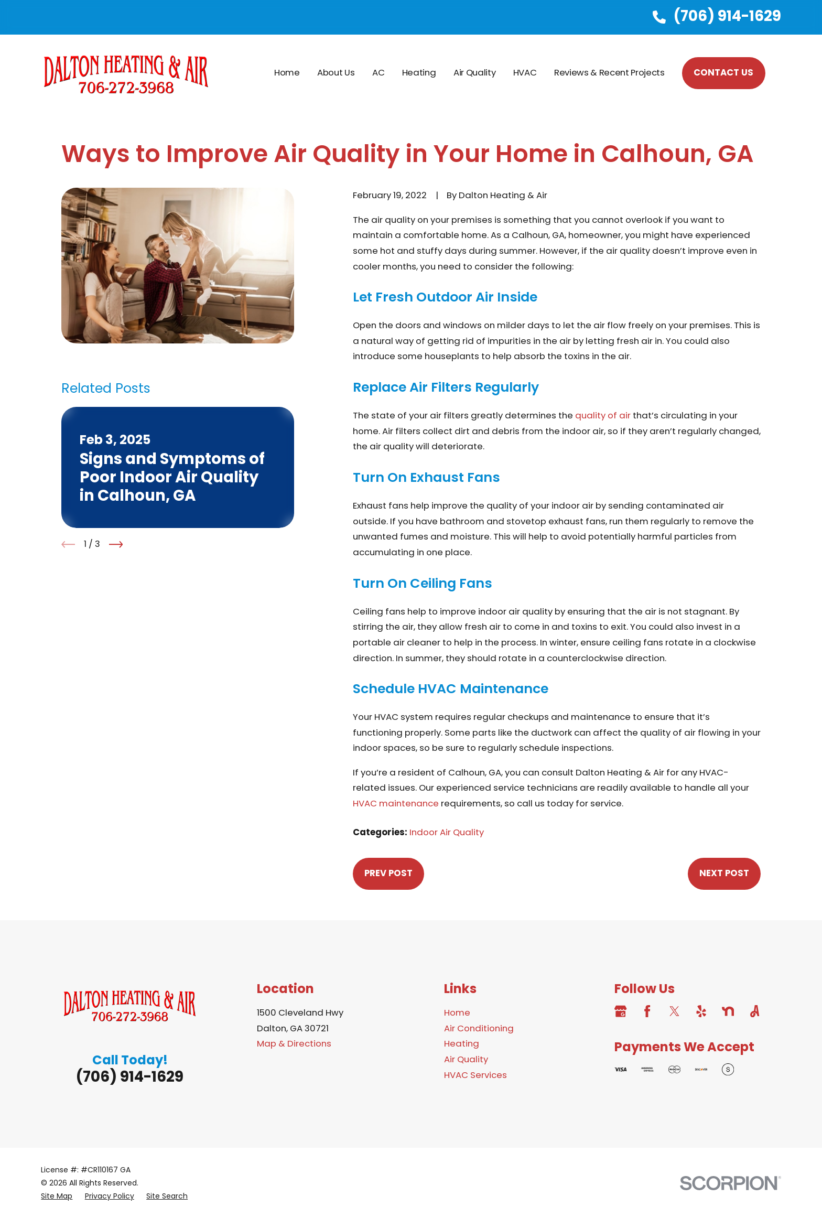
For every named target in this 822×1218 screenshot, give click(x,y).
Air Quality (466, 1059)
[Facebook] (647, 1011)
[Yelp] (701, 1011)
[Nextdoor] (728, 1011)
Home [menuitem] (287, 72)
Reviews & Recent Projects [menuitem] (609, 72)
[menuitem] (56, 1196)
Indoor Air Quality (446, 832)
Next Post (724, 873)
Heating (461, 1043)
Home (457, 1012)
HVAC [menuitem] (525, 72)
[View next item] (116, 544)
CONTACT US (723, 72)
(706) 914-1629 (727, 16)
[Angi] (755, 1011)
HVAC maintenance (396, 803)
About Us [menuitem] (335, 72)
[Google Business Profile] (620, 1011)
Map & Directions (294, 1043)
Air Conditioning (479, 1028)
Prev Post (388, 873)
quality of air (603, 415)
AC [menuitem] (378, 72)
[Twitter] (674, 1011)
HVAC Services (475, 1075)
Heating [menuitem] (419, 72)
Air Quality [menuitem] (474, 72)
